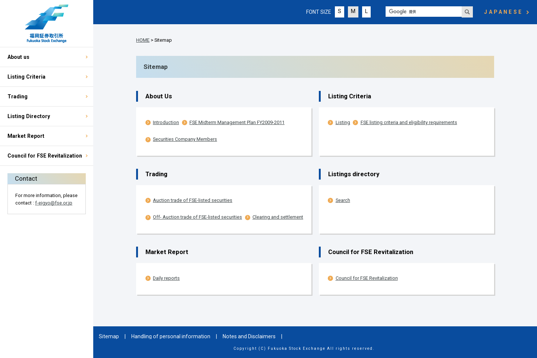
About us (18, 57)
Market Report (25, 136)
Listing (343, 122)
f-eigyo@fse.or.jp (53, 203)
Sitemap (109, 336)
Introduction (166, 122)
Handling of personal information (170, 336)
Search (343, 200)
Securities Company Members (185, 139)
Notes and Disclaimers (249, 336)
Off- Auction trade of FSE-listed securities (197, 217)
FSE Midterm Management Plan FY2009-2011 (237, 122)
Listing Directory (28, 116)
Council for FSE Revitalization (44, 156)
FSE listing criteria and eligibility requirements (409, 122)
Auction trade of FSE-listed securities (192, 200)
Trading (17, 96)
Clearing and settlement (277, 217)
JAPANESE (503, 12)
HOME (143, 40)
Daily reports (166, 278)
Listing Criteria (26, 77)
